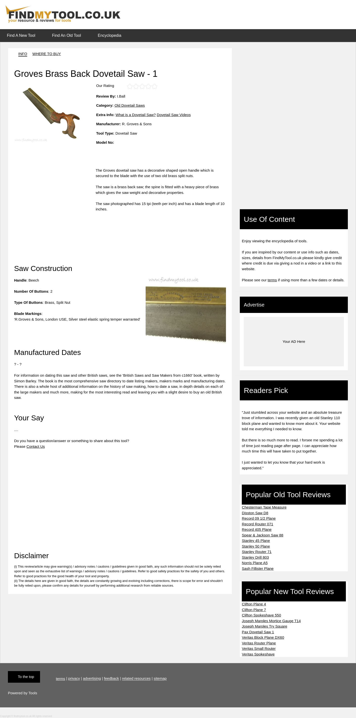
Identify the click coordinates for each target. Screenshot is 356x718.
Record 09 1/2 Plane (259, 518)
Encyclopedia (109, 35)
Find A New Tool (21, 35)
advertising (92, 679)
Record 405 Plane (256, 529)
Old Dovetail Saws (129, 105)
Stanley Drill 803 (255, 557)
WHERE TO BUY (46, 54)
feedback (111, 679)
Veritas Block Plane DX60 (263, 637)
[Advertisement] (55, 202)
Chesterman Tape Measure (264, 507)
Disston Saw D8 (255, 513)
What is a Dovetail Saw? (135, 115)
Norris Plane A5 (254, 563)
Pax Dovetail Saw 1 (258, 632)
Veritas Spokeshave (258, 654)
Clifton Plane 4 (254, 604)
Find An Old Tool (66, 35)
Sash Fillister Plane (257, 568)
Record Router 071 (257, 524)
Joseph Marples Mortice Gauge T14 (271, 621)
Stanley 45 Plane (256, 540)
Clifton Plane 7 (254, 610)
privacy (74, 679)
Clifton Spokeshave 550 (261, 615)
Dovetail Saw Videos (174, 115)
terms (272, 280)
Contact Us (35, 446)
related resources (136, 679)
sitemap (160, 679)
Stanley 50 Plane (256, 546)
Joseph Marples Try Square (264, 626)
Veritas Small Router (259, 648)
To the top (26, 677)
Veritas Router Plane (259, 643)
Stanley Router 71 (256, 552)
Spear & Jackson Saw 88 (262, 535)
